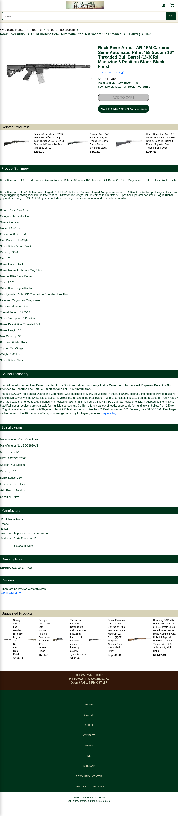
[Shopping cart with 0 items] (172, 5)
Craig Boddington (110, 413)
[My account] (164, 5)
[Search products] (84, 16)
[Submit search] (171, 16)
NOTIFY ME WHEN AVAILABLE (123, 108)
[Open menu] (6, 5)
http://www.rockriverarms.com (32, 533)
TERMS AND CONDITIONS (89, 786)
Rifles (50, 29)
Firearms (35, 29)
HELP (89, 755)
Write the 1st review (111, 72)
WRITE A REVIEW (11, 593)
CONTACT (89, 735)
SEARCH (89, 714)
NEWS (89, 745)
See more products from (124, 86)
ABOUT (89, 725)
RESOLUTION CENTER (89, 776)
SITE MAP (89, 766)
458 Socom (67, 29)
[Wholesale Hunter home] (85, 5)
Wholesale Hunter (12, 29)
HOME (89, 704)
